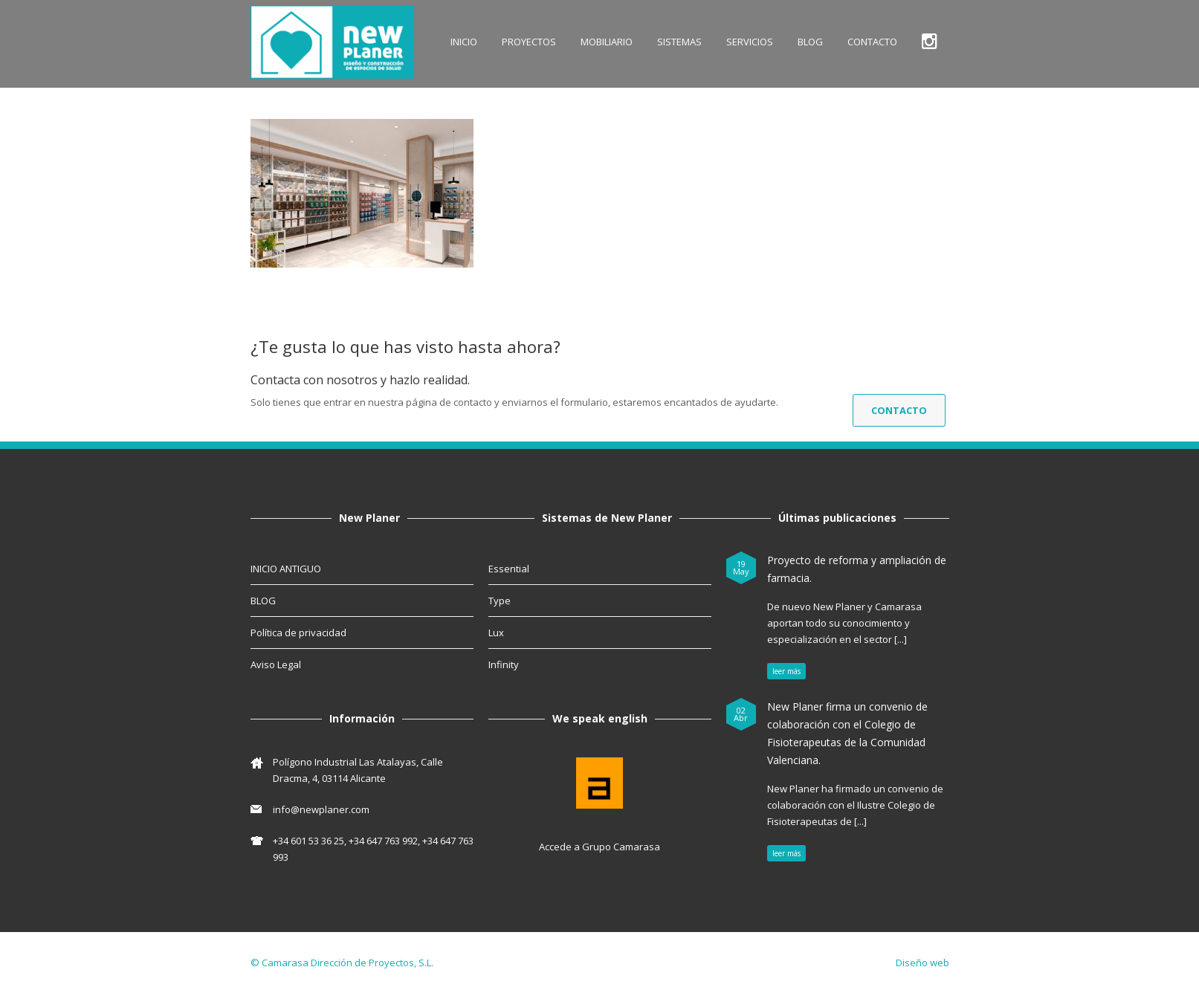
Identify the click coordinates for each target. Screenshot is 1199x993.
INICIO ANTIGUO (286, 568)
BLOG (810, 41)
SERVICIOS (749, 41)
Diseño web (922, 962)
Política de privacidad (298, 632)
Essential (508, 568)
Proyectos (529, 41)
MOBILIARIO (607, 41)
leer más (786, 671)
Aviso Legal (276, 664)
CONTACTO (872, 41)
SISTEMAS (679, 41)
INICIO (463, 41)
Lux (496, 632)
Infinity (503, 664)
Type (499, 600)
